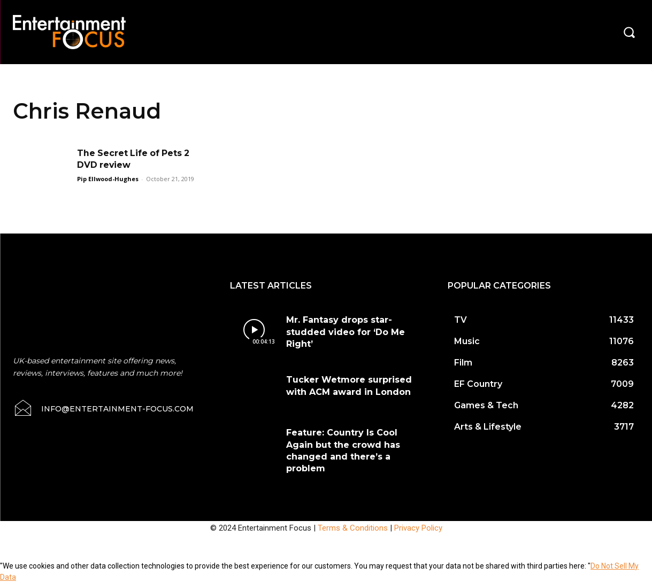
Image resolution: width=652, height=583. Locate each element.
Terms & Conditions (353, 528)
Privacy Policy (418, 528)
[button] (629, 32)
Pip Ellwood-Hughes (108, 179)
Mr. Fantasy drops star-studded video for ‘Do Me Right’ (345, 332)
